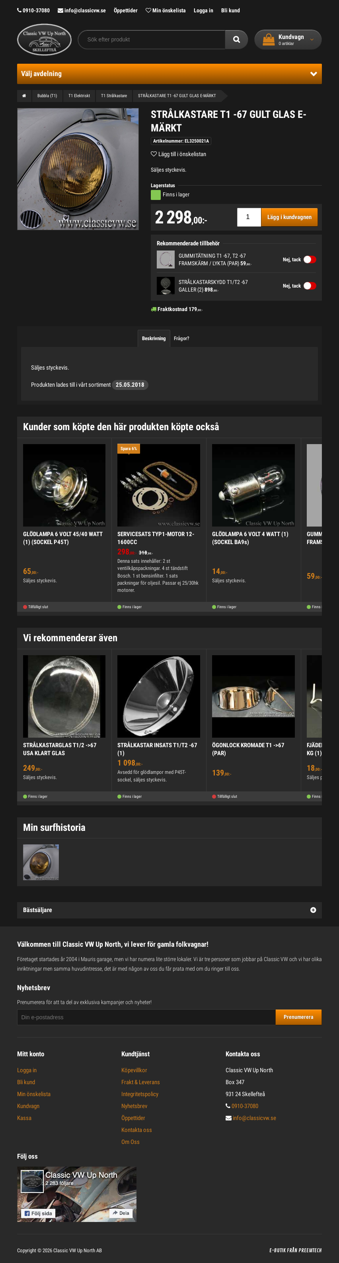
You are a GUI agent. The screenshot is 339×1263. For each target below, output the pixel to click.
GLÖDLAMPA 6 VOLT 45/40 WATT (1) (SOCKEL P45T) (63, 538)
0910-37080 (33, 10)
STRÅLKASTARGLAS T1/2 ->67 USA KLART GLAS (60, 749)
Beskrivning (154, 338)
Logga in (203, 10)
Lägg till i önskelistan (182, 154)
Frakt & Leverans (140, 1082)
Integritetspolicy (139, 1094)
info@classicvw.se (82, 10)
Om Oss (130, 1142)
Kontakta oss (136, 1130)
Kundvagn (28, 1106)
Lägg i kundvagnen (289, 217)
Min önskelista (166, 10)
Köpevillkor (134, 1070)
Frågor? (181, 338)
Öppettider (126, 10)
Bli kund (230, 10)
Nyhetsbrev (134, 1106)
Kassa (24, 1118)
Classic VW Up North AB (77, 1250)
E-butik (277, 1250)
